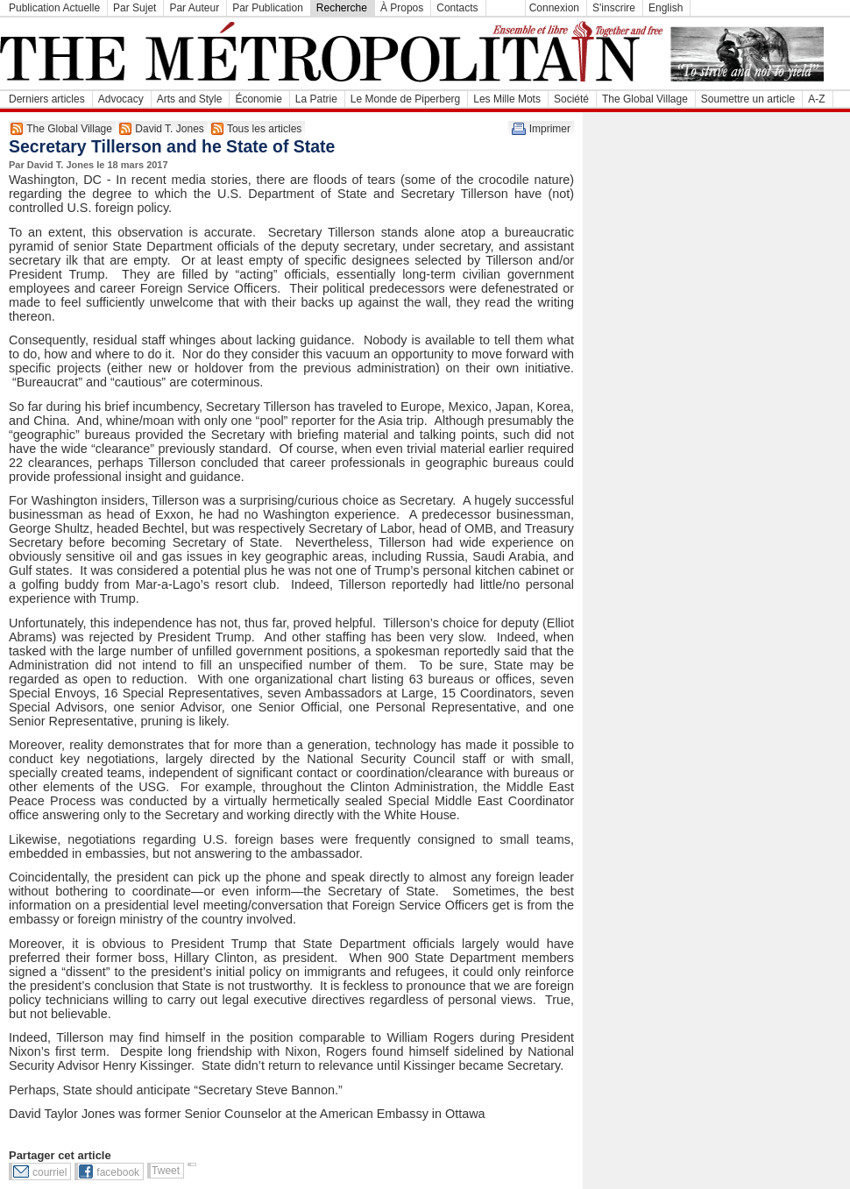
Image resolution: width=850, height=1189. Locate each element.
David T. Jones (169, 129)
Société (571, 99)
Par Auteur (194, 8)
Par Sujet (134, 8)
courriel (49, 1172)
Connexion (554, 8)
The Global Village (645, 99)
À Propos (401, 8)
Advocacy (121, 99)
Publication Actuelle (54, 8)
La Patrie (316, 99)
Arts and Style (190, 99)
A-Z (816, 99)
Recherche (341, 8)
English (665, 8)
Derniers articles (47, 99)
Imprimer (549, 129)
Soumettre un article (748, 99)
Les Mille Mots (507, 99)
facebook (117, 1172)
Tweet (166, 1170)
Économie (258, 99)
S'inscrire (613, 8)
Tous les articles (264, 129)
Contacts (457, 8)
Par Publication (267, 8)
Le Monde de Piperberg (405, 99)
